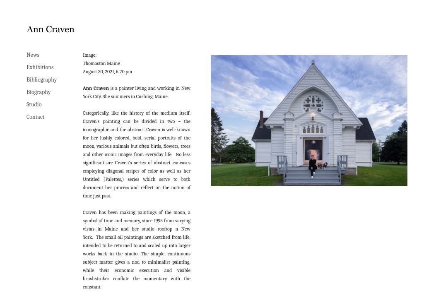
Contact (35, 116)
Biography (38, 92)
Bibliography (41, 79)
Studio (33, 104)
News (32, 54)
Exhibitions (40, 67)
